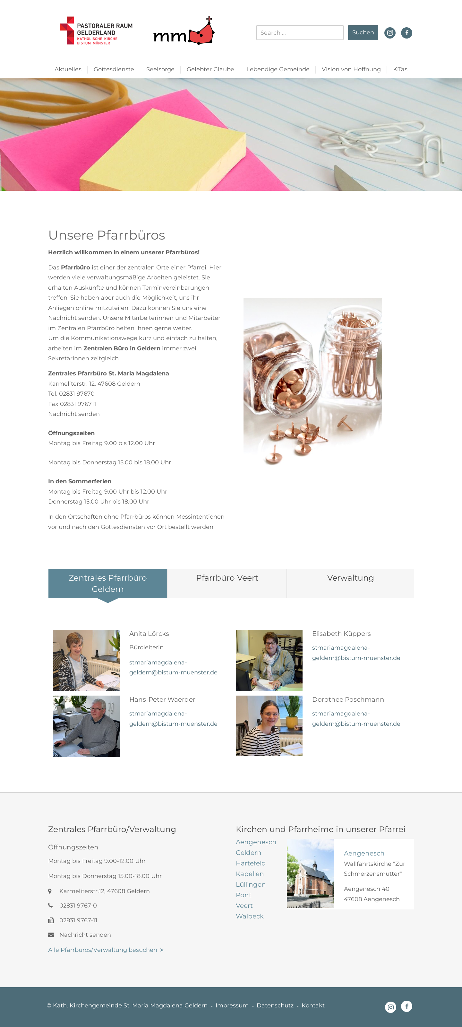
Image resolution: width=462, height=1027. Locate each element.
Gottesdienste (114, 69)
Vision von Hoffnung (351, 69)
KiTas (400, 69)
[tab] (107, 583)
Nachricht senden (74, 413)
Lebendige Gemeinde (278, 69)
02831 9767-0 (72, 905)
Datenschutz (275, 1005)
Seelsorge (160, 69)
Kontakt (313, 1005)
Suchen (363, 32)
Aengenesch (364, 853)
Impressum (232, 1005)
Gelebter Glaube (210, 69)
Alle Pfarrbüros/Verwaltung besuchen (102, 949)
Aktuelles (68, 69)
